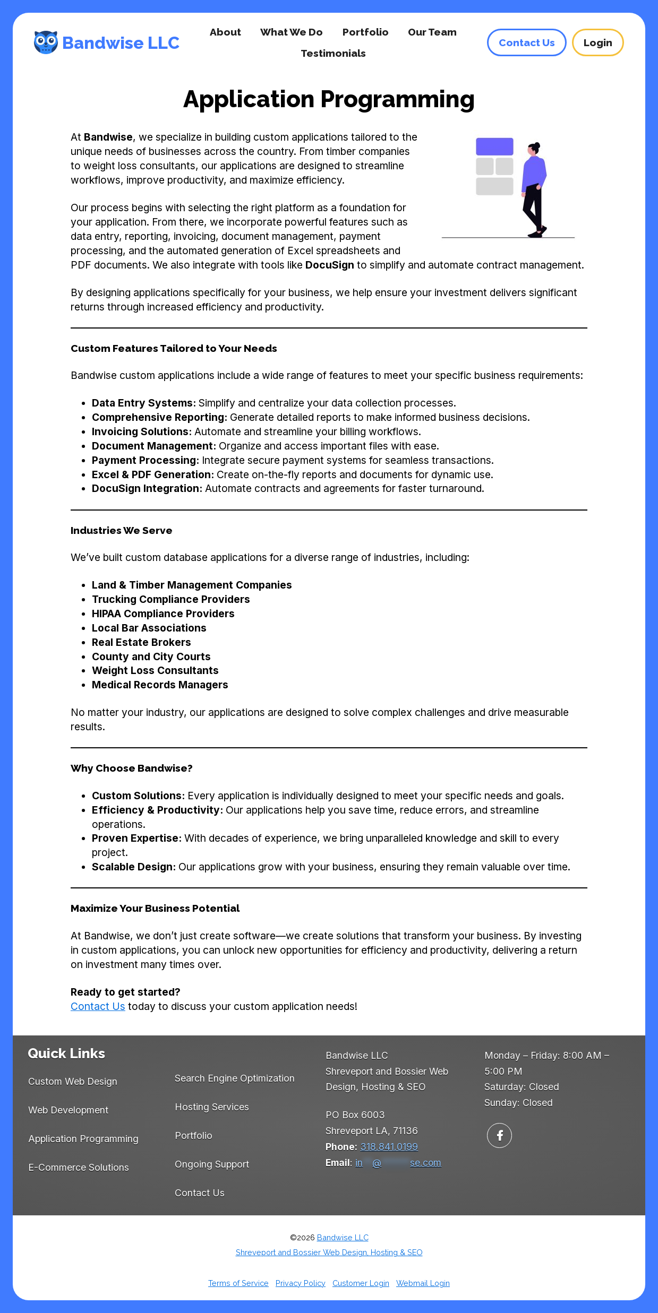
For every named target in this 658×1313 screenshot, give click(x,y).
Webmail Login (423, 1283)
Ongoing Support (212, 1164)
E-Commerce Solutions (78, 1167)
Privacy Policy (301, 1283)
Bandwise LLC (121, 43)
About (225, 32)
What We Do (291, 32)
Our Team (432, 32)
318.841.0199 (389, 1146)
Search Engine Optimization (235, 1078)
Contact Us (98, 1006)
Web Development (68, 1110)
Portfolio (366, 32)
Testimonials (333, 53)
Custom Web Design (72, 1081)
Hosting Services (212, 1106)
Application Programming (83, 1138)
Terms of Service (238, 1283)
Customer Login (360, 1283)
